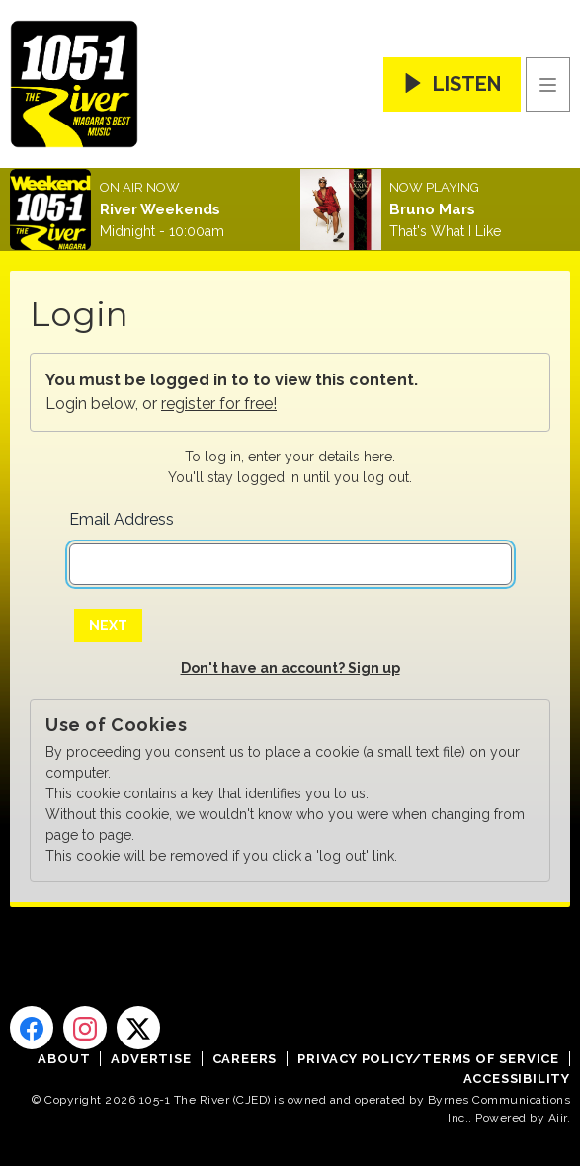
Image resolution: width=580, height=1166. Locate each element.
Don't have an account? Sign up (290, 668)
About (64, 1058)
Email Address (121, 519)
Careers (245, 1058)
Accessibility (516, 1078)
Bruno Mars (432, 209)
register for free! (219, 403)
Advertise (151, 1058)
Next (108, 625)
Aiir (557, 1117)
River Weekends (160, 209)
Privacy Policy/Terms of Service (428, 1058)
